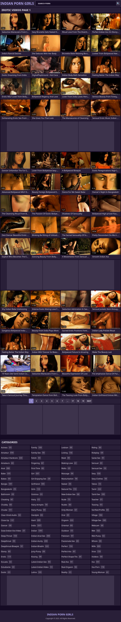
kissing (36, 556)
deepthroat (8, 541)
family (36, 447)
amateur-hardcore (12, 458)
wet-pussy (98, 536)
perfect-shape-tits (71, 556)
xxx (96, 562)
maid (65, 458)
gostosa (37, 494)
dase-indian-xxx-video (13, 530)
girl (35, 473)
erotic (6, 556)
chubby (6, 504)
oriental (67, 525)
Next (89, 401)
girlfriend (38, 484)
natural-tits (69, 489)
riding (97, 447)
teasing (97, 504)
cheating (7, 499)
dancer (6, 525)
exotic (6, 572)
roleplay (98, 453)
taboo (97, 484)
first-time (38, 468)
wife (96, 546)
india (36, 525)
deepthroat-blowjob (12, 546)
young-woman (100, 572)
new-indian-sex (70, 494)
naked (66, 484)
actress (6, 447)
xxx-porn (98, 567)
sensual (97, 463)
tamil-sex (98, 494)
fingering (37, 463)
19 (83, 401)
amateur (7, 453)
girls (36, 489)
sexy (96, 473)
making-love (69, 463)
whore (97, 541)
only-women (69, 510)
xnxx (96, 551)
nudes (66, 504)
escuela (6, 562)
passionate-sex (70, 541)
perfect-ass (68, 551)
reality (66, 572)
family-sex (38, 453)
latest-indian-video (42, 567)
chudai (7, 510)
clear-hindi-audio (11, 515)
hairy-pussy (38, 510)
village (97, 515)
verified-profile (100, 510)
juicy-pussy (38, 551)
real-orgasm (69, 567)
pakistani (67, 536)
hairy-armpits (39, 504)
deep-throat (9, 536)
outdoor (67, 530)
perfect (67, 546)
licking (67, 453)
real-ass (67, 562)
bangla (7, 484)
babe (6, 473)
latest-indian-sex (41, 562)
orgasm (67, 520)
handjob (37, 515)
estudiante (8, 567)
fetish (36, 458)
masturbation (69, 478)
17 (73, 401)
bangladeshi (9, 489)
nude (66, 499)
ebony (6, 551)
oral (65, 515)
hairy (35, 499)
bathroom (7, 494)
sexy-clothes (99, 478)
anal (5, 468)
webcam (98, 525)
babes (6, 478)
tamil (97, 489)
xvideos (97, 556)
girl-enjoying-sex (41, 478)
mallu (66, 468)
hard (36, 520)
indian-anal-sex (40, 536)
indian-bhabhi (40, 546)
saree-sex (98, 458)
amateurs (7, 463)
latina (36, 572)
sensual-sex (99, 468)
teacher (97, 499)
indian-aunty (39, 541)
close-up (7, 520)
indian (37, 530)
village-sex (99, 520)
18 (78, 401)
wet (96, 530)
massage (67, 473)
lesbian (67, 447)
